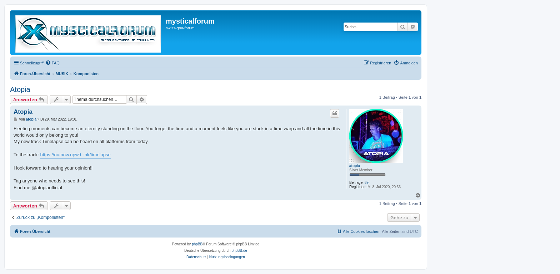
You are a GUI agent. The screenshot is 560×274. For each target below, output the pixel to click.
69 (367, 183)
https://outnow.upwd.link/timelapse (75, 154)
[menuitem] (52, 63)
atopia (354, 166)
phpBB (197, 244)
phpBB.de (239, 251)
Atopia (20, 89)
